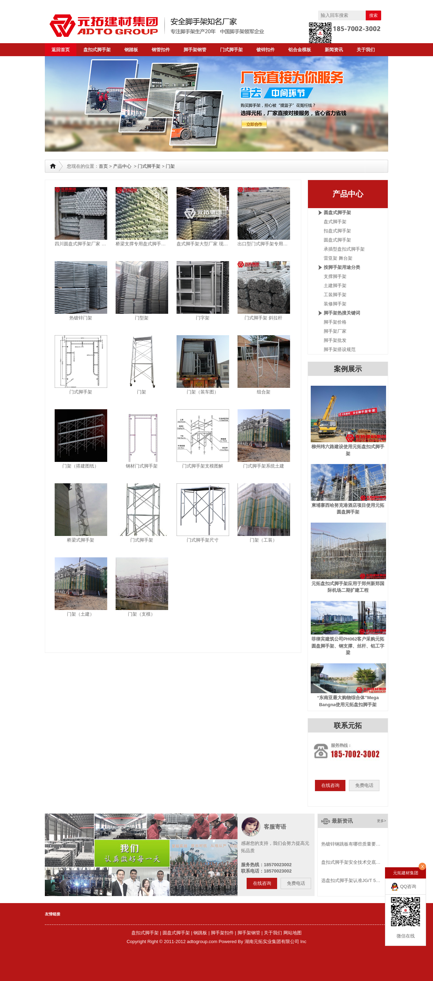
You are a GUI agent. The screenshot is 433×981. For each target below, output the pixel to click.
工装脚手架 (335, 294)
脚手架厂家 (335, 331)
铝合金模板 (299, 49)
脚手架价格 (335, 322)
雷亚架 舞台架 (338, 258)
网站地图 (292, 932)
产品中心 (122, 166)
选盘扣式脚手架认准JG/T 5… (350, 880)
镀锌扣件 (265, 49)
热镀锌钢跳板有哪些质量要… (350, 844)
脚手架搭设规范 (340, 349)
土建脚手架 (335, 285)
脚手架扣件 (222, 932)
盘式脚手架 (335, 221)
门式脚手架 (231, 49)
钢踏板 (131, 49)
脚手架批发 (335, 340)
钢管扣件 (161, 49)
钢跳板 (200, 932)
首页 (103, 166)
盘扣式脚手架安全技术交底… (350, 862)
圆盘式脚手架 (337, 240)
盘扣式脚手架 (97, 49)
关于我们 (366, 49)
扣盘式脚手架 (337, 230)
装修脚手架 (335, 303)
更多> (381, 821)
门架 (170, 166)
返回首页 (60, 49)
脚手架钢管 (195, 49)
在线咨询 (330, 785)
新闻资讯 (334, 49)
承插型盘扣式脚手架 (344, 249)
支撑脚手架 (335, 276)
